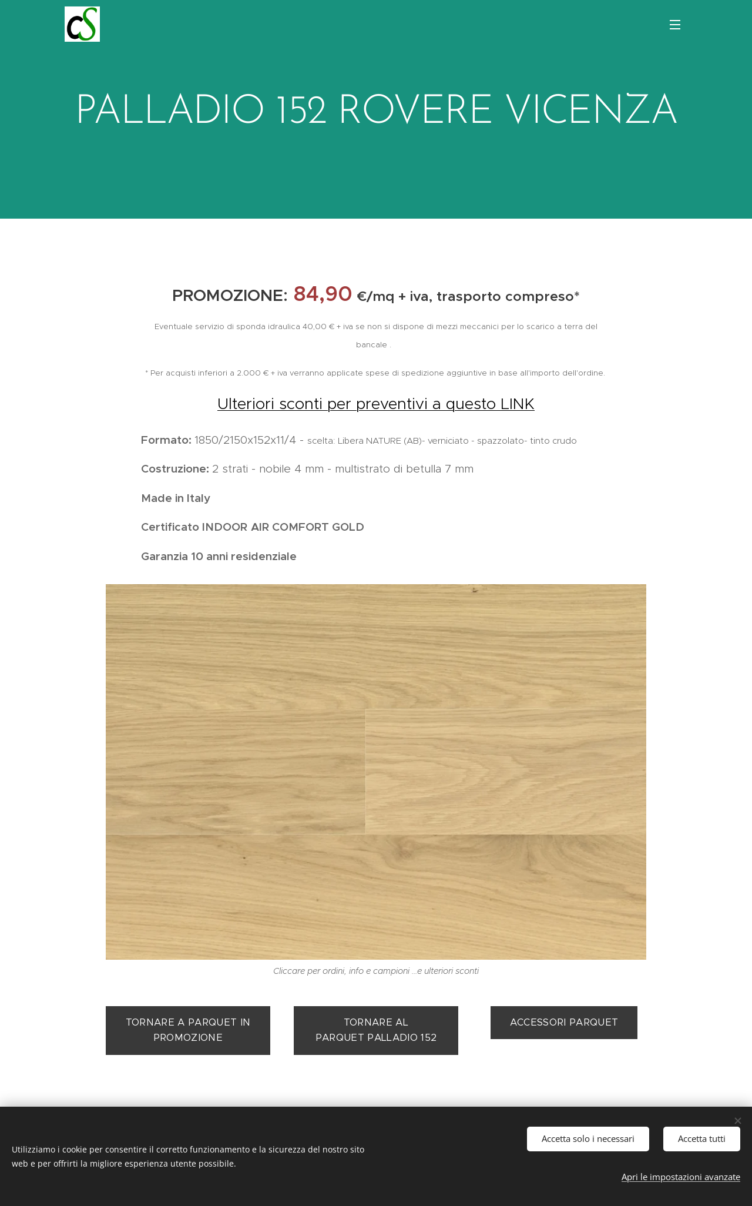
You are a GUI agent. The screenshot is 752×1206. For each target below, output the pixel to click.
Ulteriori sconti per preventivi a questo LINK (376, 403)
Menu (675, 24)
